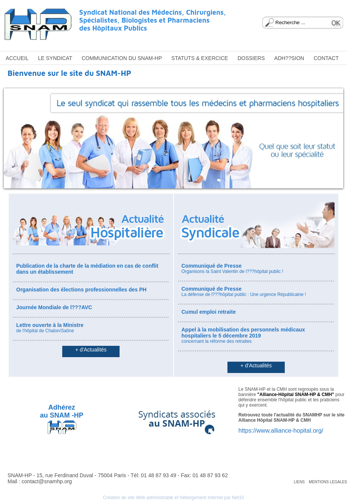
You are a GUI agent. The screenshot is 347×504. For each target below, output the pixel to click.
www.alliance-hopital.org (289, 430)
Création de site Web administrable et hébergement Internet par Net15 (173, 497)
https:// (247, 430)
